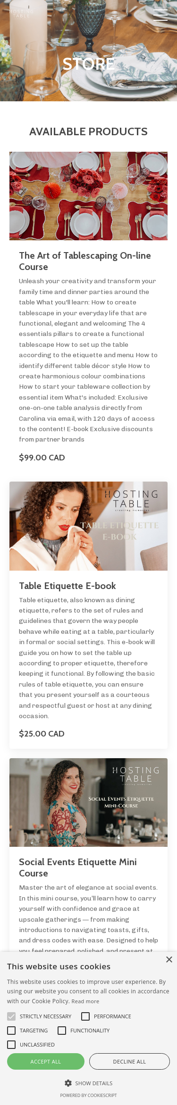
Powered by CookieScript (88, 1095)
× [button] (168, 960)
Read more (86, 1001)
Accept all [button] (46, 1061)
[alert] (88, 1028)
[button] (88, 1083)
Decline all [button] (129, 1061)
